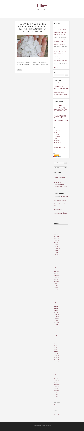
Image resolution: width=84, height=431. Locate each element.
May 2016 (56, 349)
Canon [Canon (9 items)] (57, 109)
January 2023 (56, 238)
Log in (55, 412)
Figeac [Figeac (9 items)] (58, 111)
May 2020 (56, 267)
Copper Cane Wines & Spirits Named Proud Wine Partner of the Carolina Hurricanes (60, 60)
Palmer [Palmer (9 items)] (62, 116)
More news (56, 67)
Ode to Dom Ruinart (64, 196)
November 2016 (57, 339)
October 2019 (56, 277)
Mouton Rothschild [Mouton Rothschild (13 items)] (57, 116)
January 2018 (56, 316)
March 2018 (56, 312)
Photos (31, 16)
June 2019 (56, 283)
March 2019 (56, 289)
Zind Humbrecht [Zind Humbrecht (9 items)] (59, 123)
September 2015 (57, 365)
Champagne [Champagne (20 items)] (61, 109)
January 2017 (56, 335)
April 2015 (56, 376)
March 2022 (56, 246)
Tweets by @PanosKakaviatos (60, 147)
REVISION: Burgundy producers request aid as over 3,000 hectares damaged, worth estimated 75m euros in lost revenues (32, 27)
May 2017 (56, 326)
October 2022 (56, 240)
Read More (19, 69)
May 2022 (56, 244)
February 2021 (56, 256)
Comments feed (57, 416)
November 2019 (57, 275)
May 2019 (56, 285)
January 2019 (56, 291)
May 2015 (56, 374)
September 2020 (57, 260)
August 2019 (56, 281)
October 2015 (56, 363)
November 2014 (57, 384)
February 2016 (56, 355)
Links (51, 16)
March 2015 (56, 378)
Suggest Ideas (56, 134)
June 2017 (56, 324)
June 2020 (56, 265)
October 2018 (56, 297)
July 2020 (55, 263)
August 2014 (56, 390)
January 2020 (56, 271)
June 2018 (56, 306)
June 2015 (56, 372)
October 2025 (56, 225)
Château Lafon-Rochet (58, 82)
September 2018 (57, 300)
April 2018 (56, 310)
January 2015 (56, 382)
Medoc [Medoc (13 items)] (61, 115)
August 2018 (56, 302)
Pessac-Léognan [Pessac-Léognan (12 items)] (57, 117)
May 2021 (56, 252)
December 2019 (57, 273)
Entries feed (56, 414)
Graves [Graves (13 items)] (66, 111)
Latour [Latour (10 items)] (61, 114)
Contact (58, 16)
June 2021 (56, 250)
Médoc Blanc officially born (59, 92)
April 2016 (56, 351)
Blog (55, 404)
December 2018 (57, 293)
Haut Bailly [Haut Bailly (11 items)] (56, 112)
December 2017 (57, 318)
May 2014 (56, 396)
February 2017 (56, 332)
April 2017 (56, 328)
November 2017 (57, 320)
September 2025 (57, 228)
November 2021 (57, 248)
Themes (55, 138)
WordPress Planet (57, 142)
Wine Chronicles (42, 7)
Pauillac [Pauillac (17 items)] (65, 116)
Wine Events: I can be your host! (43, 16)
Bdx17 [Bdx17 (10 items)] (55, 105)
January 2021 (56, 258)
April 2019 (56, 287)
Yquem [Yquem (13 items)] (55, 123)
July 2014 (55, 392)
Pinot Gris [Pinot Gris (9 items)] (55, 119)
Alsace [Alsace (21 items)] (65, 103)
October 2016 (56, 341)
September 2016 (57, 343)
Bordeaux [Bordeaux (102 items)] (60, 106)
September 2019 (57, 279)
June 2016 (56, 347)
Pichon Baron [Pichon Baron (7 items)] (65, 117)
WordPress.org (57, 418)
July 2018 (55, 304)
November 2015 (57, 361)
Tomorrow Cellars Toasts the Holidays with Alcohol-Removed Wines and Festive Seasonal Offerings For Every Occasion (60, 42)
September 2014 (57, 388)
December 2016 (57, 337)
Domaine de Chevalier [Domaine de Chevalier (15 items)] (60, 110)
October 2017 (56, 322)
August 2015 (56, 367)
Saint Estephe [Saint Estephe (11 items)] (60, 120)
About (54, 16)
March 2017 (56, 330)
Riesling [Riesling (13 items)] (62, 119)
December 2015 (57, 359)
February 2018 (56, 314)
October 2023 (56, 236)
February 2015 (56, 380)
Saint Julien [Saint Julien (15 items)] (65, 120)
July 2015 (55, 370)
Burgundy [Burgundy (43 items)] (62, 108)
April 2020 (56, 269)
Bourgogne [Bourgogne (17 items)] (56, 107)
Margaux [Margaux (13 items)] (58, 115)
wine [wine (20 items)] (65, 121)
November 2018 (57, 295)
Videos (35, 16)
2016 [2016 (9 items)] (61, 103)
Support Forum (57, 136)
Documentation (57, 130)
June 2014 (56, 394)
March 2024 (56, 232)
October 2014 (56, 386)
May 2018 (56, 308)
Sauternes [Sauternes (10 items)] (56, 121)
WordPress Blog (57, 140)
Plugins (55, 132)
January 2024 (56, 234)
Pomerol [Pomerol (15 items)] (59, 119)
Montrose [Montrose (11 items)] (64, 115)
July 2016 (55, 345)
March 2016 (56, 353)
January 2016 (56, 357)
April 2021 (56, 254)
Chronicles (26, 16)
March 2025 (56, 230)
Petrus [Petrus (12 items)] (61, 117)
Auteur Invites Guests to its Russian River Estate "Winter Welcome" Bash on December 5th (61, 52)
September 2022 (57, 242)
